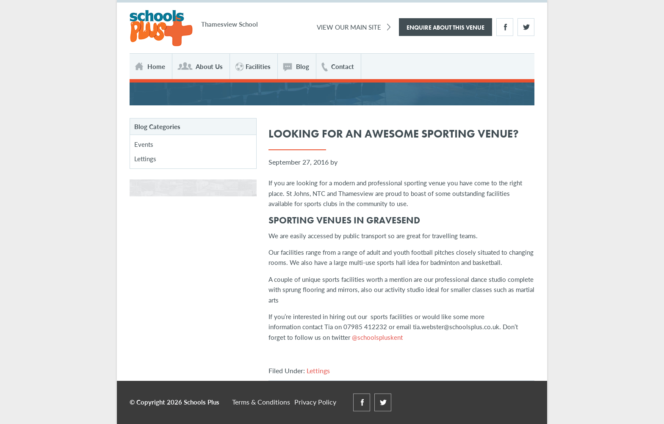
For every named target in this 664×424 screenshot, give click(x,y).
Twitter (525, 27)
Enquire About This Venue (445, 27)
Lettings (318, 370)
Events (143, 144)
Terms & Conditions (261, 402)
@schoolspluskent (377, 337)
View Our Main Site (349, 26)
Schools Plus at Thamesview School (161, 28)
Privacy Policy (315, 402)
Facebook (504, 27)
